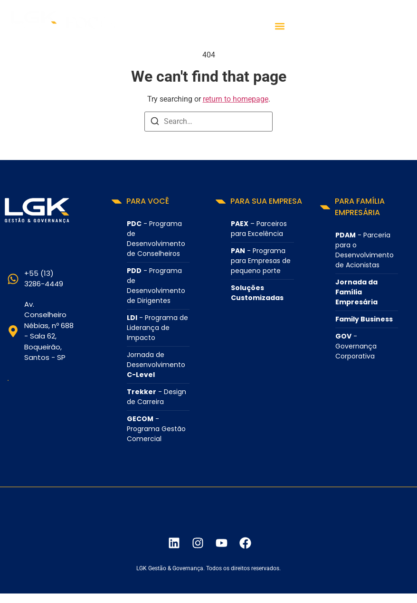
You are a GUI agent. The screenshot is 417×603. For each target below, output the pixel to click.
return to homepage (235, 99)
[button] (280, 26)
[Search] (154, 123)
